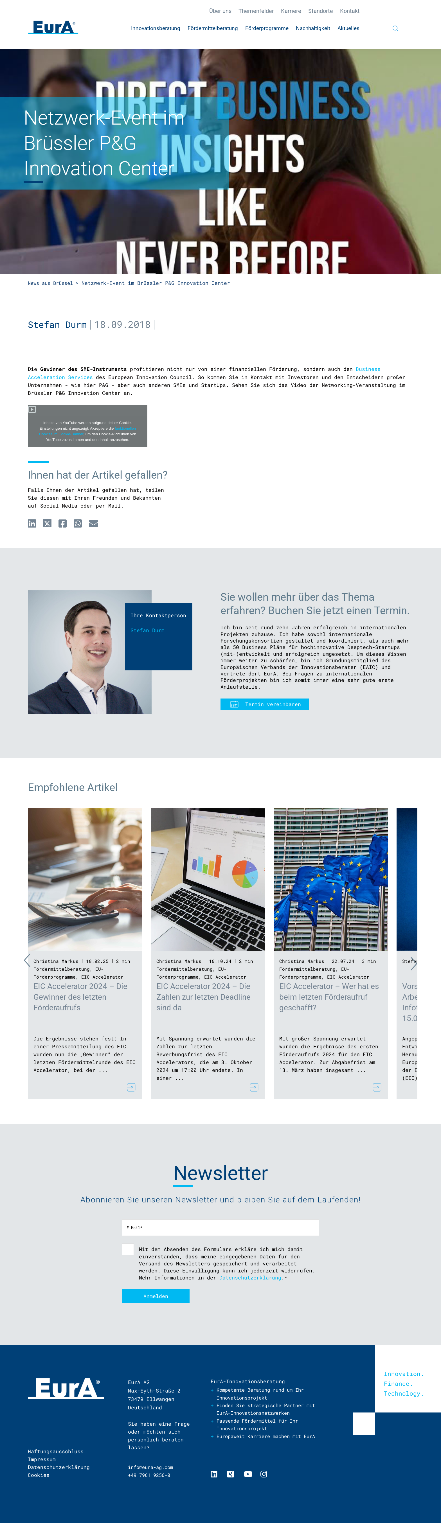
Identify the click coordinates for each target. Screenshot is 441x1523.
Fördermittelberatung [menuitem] (213, 28)
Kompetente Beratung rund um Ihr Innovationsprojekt (264, 1393)
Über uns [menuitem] (220, 11)
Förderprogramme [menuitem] (267, 28)
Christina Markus (55, 961)
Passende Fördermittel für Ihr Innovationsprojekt (261, 1425)
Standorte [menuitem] (320, 11)
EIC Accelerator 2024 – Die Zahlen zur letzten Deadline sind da (203, 996)
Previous (16, 961)
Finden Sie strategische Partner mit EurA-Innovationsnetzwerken (264, 1409)
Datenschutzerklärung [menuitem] (59, 1467)
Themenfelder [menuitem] (256, 11)
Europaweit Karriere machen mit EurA (263, 1441)
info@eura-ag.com (152, 1467)
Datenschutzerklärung (250, 1277)
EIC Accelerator (102, 976)
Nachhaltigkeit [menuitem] (313, 28)
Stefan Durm (59, 324)
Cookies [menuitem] (39, 1475)
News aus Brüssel (52, 283)
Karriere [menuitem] (291, 11)
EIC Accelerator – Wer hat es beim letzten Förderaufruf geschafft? (329, 996)
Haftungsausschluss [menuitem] (56, 1451)
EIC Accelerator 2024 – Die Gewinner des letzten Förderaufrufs (80, 996)
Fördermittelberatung (61, 969)
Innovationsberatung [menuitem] (155, 28)
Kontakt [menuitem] (350, 11)
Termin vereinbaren (273, 703)
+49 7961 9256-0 (151, 1475)
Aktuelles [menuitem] (348, 28)
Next (424, 961)
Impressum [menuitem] (42, 1459)
